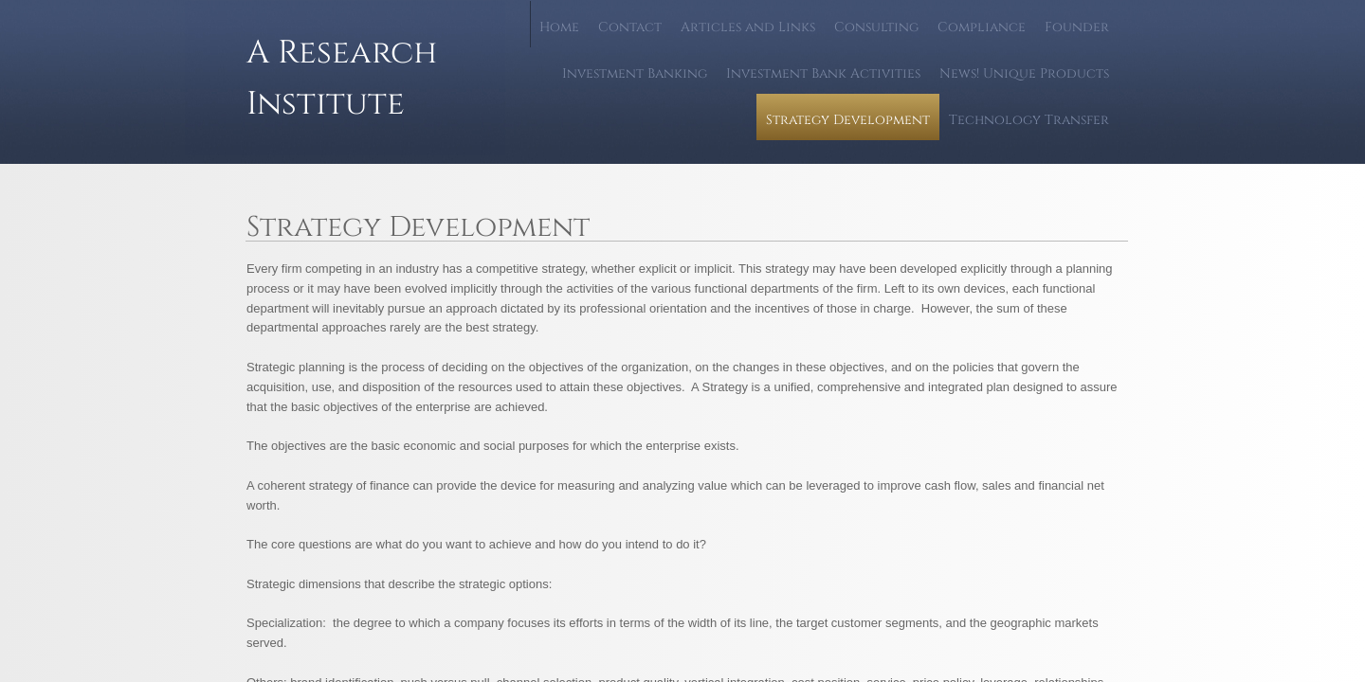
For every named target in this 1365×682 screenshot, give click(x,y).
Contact (630, 27)
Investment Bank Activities (823, 73)
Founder (1077, 27)
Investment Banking (634, 73)
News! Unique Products (1024, 73)
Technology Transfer (1029, 120)
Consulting (876, 27)
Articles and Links (748, 27)
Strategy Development (848, 120)
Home (559, 27)
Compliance (981, 27)
